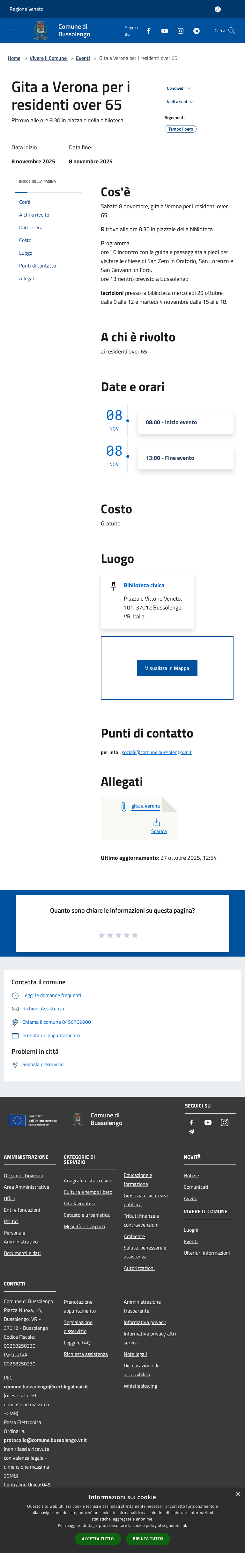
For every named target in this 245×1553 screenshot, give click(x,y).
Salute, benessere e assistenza (145, 1252)
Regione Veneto (26, 9)
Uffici (9, 1198)
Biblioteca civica (144, 585)
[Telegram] (194, 30)
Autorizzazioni (139, 1268)
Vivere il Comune (49, 58)
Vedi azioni (181, 102)
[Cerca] (231, 30)
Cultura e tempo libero (88, 1192)
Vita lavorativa (79, 1203)
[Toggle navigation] (13, 30)
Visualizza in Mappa (167, 668)
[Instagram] (178, 30)
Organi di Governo (23, 1175)
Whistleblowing (140, 1386)
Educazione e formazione (138, 1179)
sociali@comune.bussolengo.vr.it (157, 752)
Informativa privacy (145, 1322)
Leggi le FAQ (77, 1342)
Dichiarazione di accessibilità (141, 1370)
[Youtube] (162, 30)
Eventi (83, 58)
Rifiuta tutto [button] (148, 1538)
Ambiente (134, 1236)
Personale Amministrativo (21, 1237)
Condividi (180, 88)
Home (14, 58)
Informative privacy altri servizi (150, 1338)
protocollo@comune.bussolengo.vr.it (45, 1440)
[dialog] (122, 1520)
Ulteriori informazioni (207, 1253)
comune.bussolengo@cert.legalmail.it (46, 1386)
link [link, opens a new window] (184, 1525)
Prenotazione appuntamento (80, 1306)
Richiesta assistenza (86, 1354)
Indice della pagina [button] (37, 181)
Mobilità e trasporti (84, 1226)
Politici (11, 1221)
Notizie (191, 1175)
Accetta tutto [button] (98, 1539)
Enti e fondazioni (22, 1210)
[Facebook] (146, 30)
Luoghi (191, 1230)
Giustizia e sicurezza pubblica (146, 1200)
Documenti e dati (22, 1253)
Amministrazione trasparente (142, 1306)
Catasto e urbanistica (87, 1215)
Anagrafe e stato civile (88, 1180)
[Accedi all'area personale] (217, 9)
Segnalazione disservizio (78, 1326)
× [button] (237, 1494)
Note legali (135, 1354)
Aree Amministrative (26, 1187)
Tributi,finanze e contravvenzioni (141, 1220)
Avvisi (190, 1198)
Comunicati (196, 1187)
